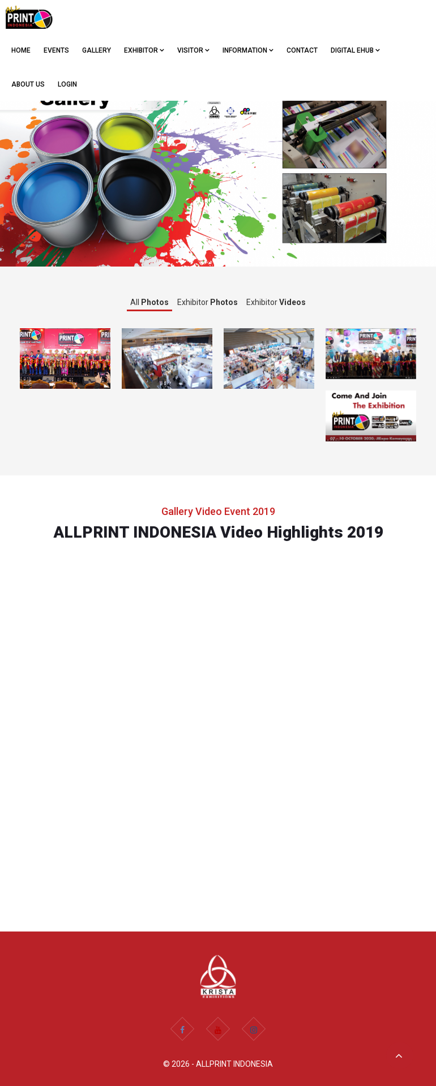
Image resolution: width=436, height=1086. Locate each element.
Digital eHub (355, 50)
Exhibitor (207, 302)
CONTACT (302, 50)
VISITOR (193, 50)
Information (248, 50)
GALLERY (96, 50)
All (149, 302)
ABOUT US (28, 84)
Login (67, 84)
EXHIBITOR (144, 50)
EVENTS (56, 50)
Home (21, 50)
